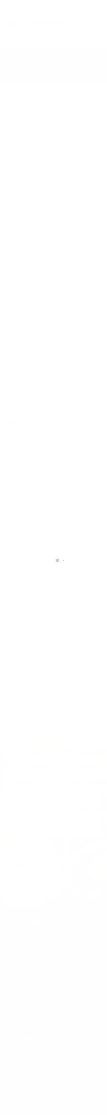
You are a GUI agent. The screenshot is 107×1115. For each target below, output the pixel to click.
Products (26, 61)
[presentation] (47, 853)
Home (8, 61)
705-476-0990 (29, 1015)
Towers (10, 422)
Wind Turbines (17, 100)
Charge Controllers (21, 207)
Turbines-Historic (19, 529)
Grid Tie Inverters (19, 315)
